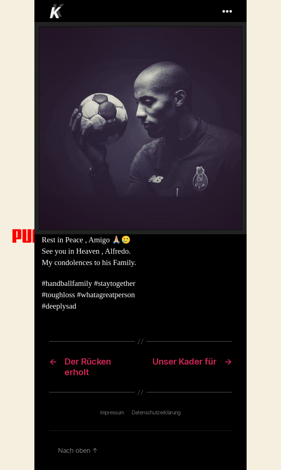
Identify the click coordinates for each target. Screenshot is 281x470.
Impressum (112, 412)
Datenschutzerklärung (156, 412)
